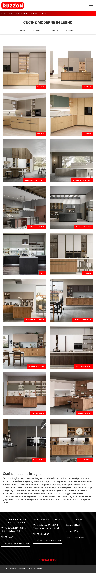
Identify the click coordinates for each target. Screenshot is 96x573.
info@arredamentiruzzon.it (19, 543)
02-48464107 (43, 534)
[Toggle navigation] (91, 5)
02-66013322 (11, 537)
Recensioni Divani (73, 531)
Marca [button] (22, 31)
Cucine (10, 13)
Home (4, 13)
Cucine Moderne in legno (39, 13)
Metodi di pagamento (75, 537)
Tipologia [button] (54, 31)
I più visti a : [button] (71, 31)
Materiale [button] (37, 31)
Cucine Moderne (21, 13)
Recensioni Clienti (73, 525)
